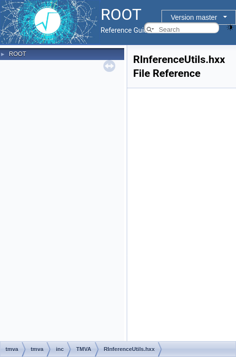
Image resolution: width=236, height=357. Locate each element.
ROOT (17, 54)
